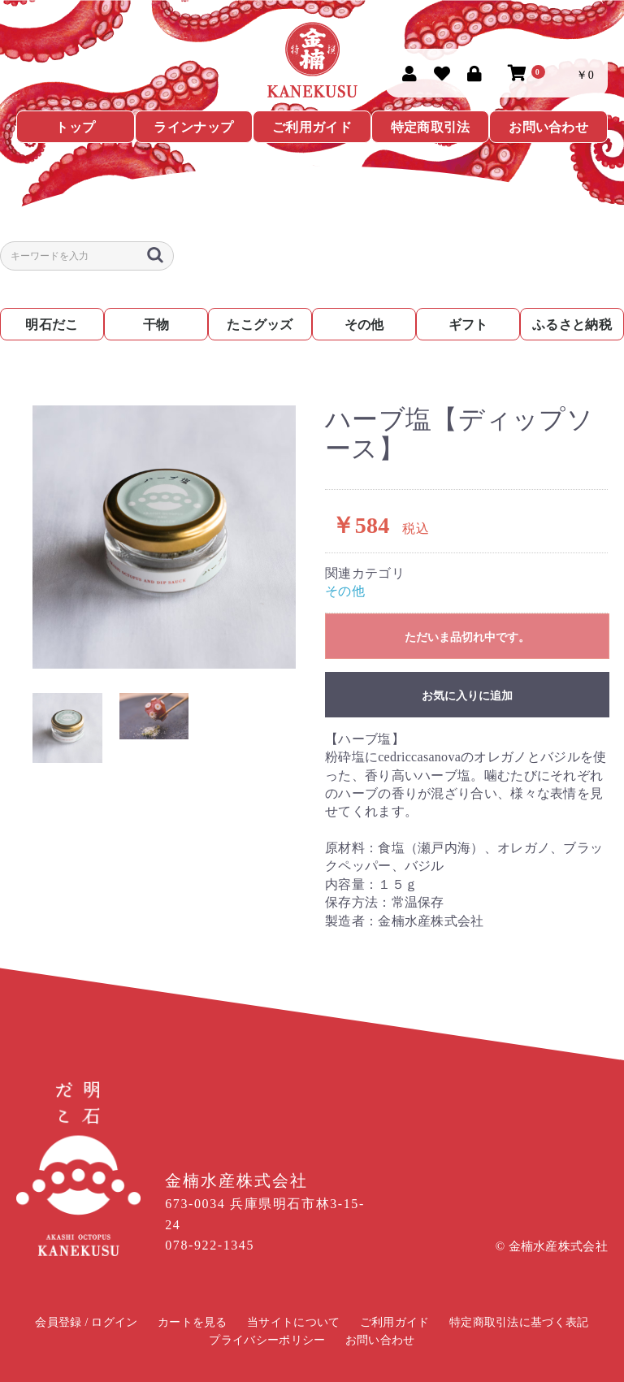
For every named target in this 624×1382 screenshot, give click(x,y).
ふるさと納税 (572, 324)
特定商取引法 (430, 127)
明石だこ (51, 324)
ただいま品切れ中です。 (467, 636)
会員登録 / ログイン (86, 1322)
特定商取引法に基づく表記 (519, 1322)
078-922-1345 (209, 1245)
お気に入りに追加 (467, 695)
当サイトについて (293, 1322)
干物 (156, 324)
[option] (164, 537)
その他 (364, 324)
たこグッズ (260, 324)
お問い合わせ (548, 127)
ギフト (468, 324)
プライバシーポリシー (267, 1340)
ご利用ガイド (312, 127)
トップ (75, 127)
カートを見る (193, 1322)
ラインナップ (193, 127)
